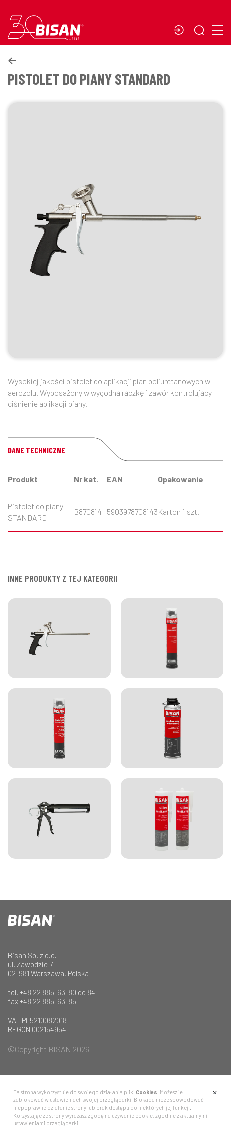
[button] (201, 31)
